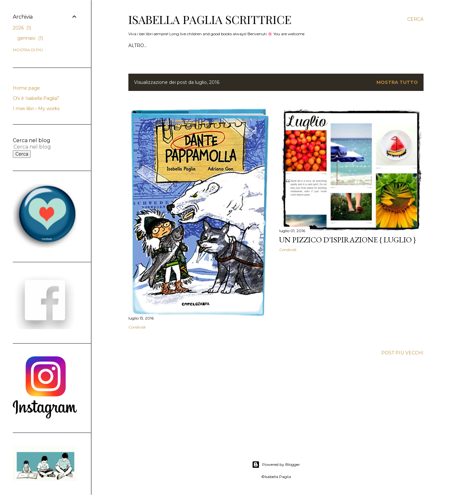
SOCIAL (296, 45)
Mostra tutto (397, 82)
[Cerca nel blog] (38, 146)
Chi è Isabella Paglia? (191, 45)
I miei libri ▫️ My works (254, 45)
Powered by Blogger (276, 464)
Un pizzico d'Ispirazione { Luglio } (347, 240)
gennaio (30, 38)
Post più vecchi (402, 353)
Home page (143, 45)
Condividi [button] (137, 327)
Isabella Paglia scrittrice (209, 19)
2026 (22, 28)
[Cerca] (415, 19)
